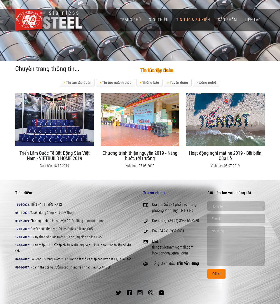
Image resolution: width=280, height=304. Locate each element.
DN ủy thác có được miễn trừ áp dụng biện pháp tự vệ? (66, 237)
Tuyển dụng (177, 83)
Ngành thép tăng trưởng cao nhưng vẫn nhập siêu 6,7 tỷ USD (70, 267)
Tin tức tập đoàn (77, 83)
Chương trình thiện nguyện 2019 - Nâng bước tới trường (67, 220)
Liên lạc (253, 19)
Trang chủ (130, 19)
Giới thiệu (158, 19)
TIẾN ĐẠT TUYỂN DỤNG (46, 204)
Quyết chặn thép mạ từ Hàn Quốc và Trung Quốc (62, 228)
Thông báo (149, 83)
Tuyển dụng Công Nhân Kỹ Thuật (52, 212)
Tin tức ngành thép (115, 83)
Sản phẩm (227, 19)
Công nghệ (206, 83)
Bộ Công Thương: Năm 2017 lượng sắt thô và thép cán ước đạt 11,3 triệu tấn (80, 259)
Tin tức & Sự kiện (193, 19)
